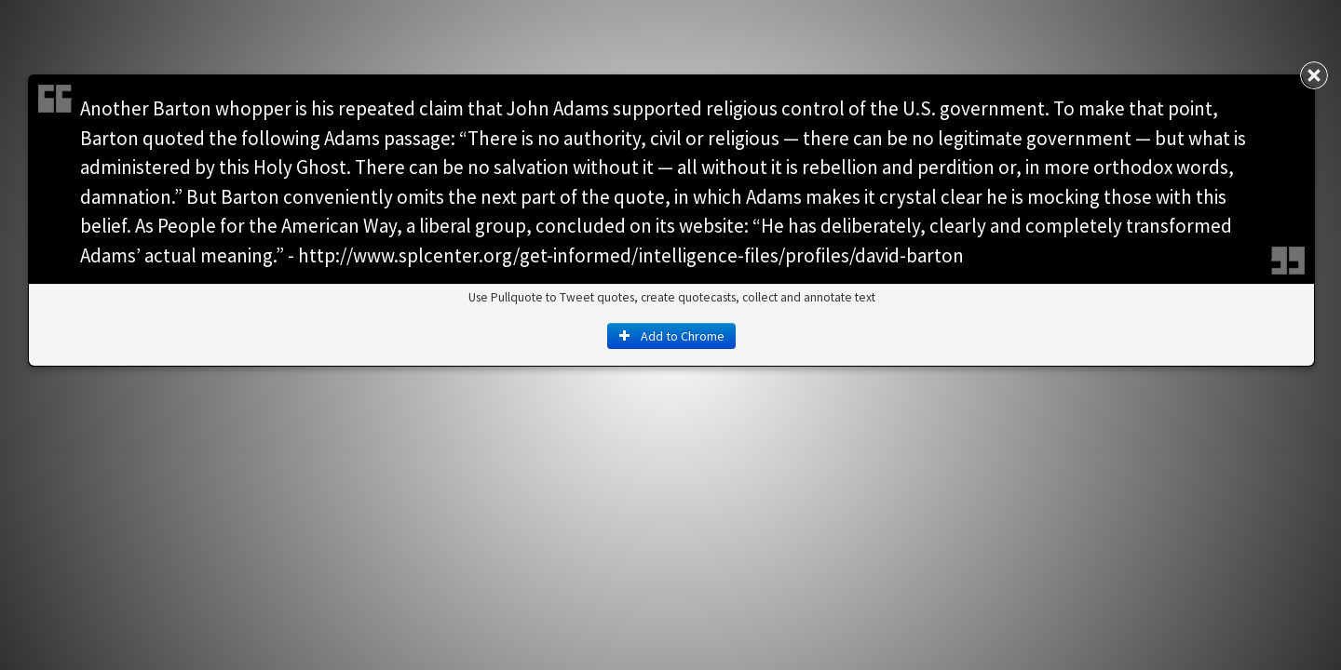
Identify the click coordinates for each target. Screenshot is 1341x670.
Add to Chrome (671, 336)
